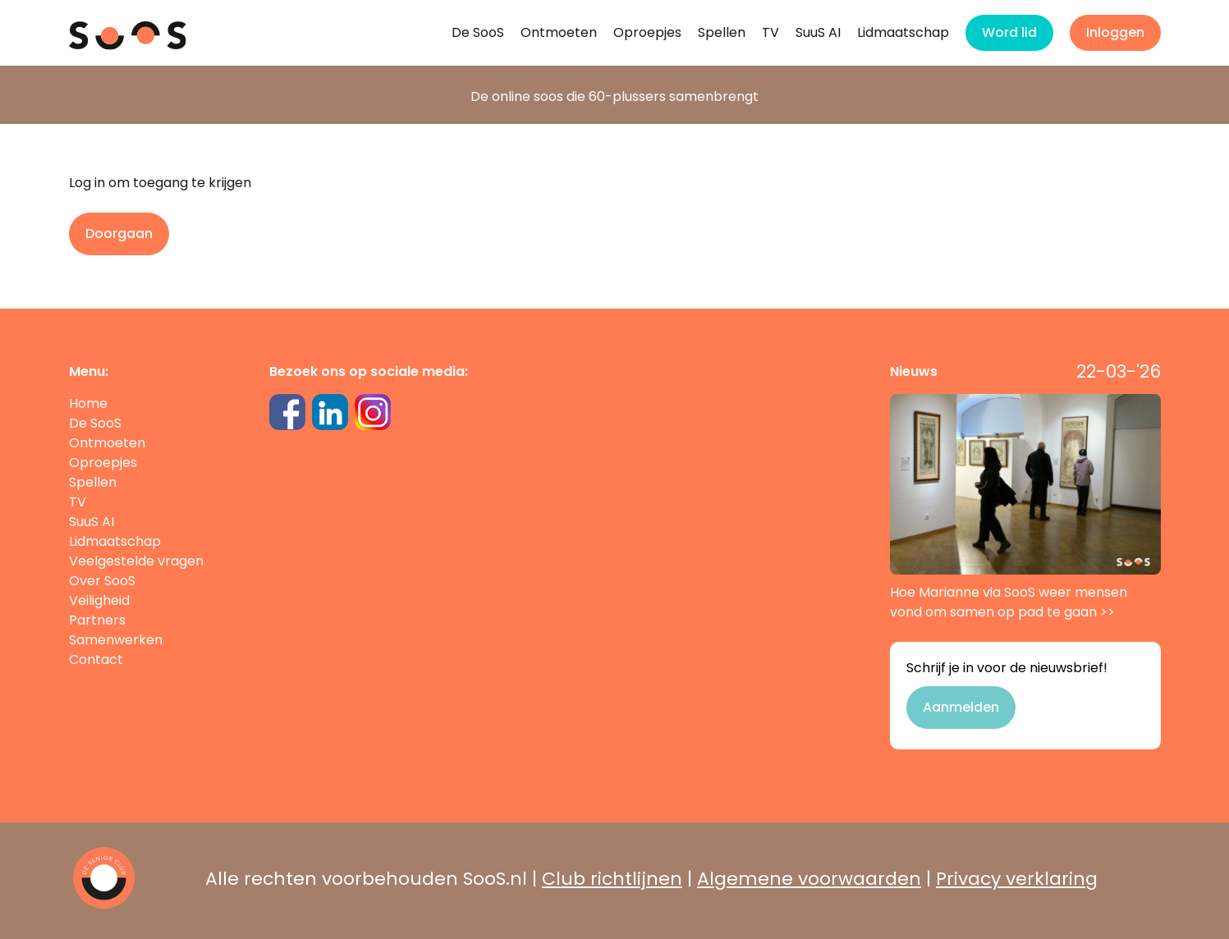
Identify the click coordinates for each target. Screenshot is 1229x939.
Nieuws (914, 371)
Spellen (721, 32)
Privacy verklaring (1017, 878)
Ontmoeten (558, 32)
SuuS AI (818, 32)
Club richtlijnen (612, 878)
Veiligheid (99, 600)
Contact (96, 659)
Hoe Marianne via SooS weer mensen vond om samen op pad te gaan (1025, 507)
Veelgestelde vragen (136, 561)
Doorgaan (119, 233)
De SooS (478, 32)
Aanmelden (961, 707)
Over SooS (102, 580)
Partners (97, 620)
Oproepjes (647, 32)
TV (770, 32)
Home (88, 403)
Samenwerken (116, 639)
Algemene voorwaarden (809, 878)
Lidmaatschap (903, 32)
